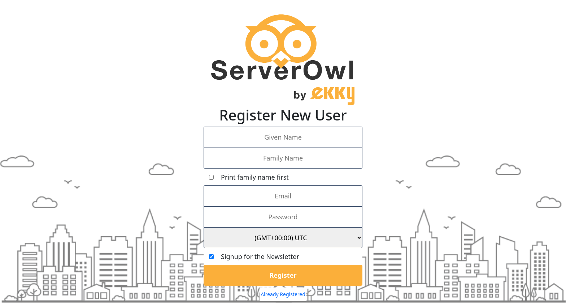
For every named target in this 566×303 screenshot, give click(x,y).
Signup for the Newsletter (254, 256)
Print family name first (249, 177)
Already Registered (283, 294)
